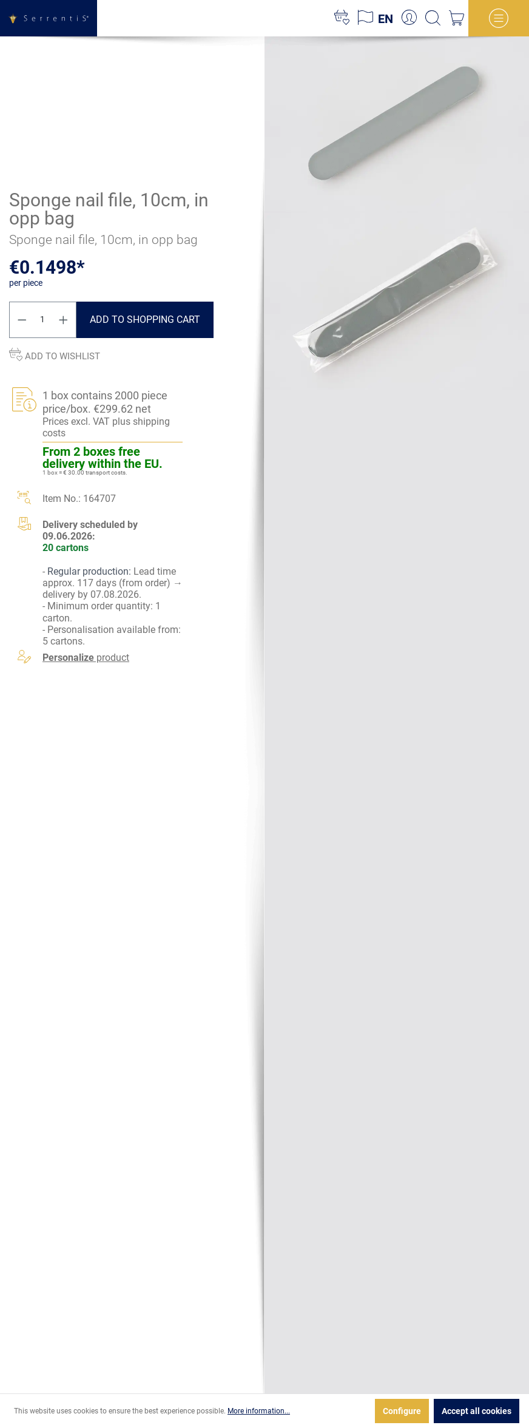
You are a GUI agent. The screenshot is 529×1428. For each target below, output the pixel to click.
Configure (402, 1411)
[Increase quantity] (63, 320)
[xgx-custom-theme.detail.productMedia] (396, 124)
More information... (258, 1411)
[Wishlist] (341, 18)
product (85, 657)
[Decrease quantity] (22, 320)
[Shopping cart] (456, 18)
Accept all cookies (476, 1411)
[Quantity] (43, 320)
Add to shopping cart (145, 319)
